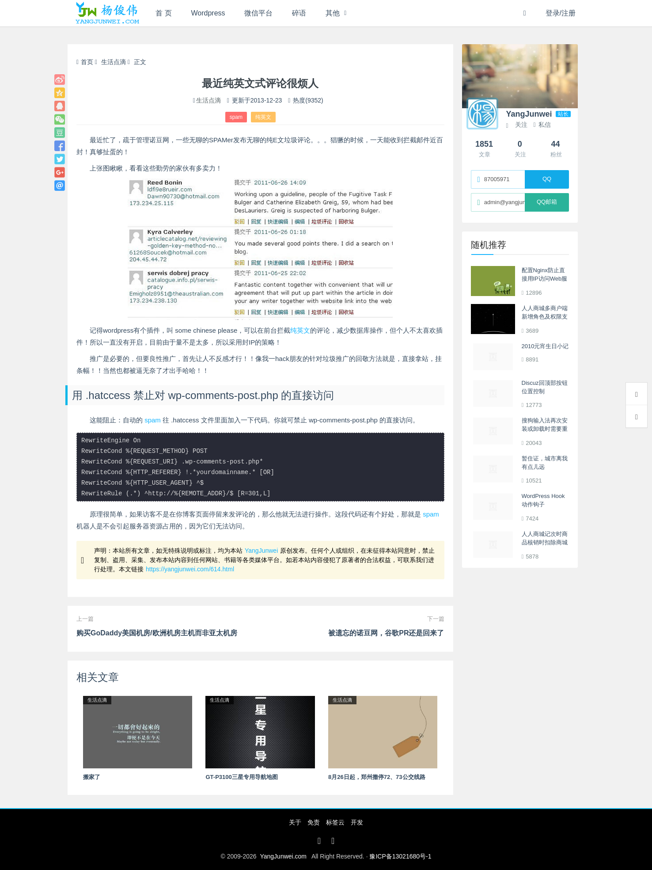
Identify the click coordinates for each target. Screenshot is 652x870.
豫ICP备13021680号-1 (400, 856)
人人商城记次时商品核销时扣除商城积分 (545, 543)
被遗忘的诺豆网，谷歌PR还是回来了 (386, 633)
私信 (541, 124)
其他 (333, 13)
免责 (313, 822)
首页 (84, 61)
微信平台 (258, 13)
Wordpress (208, 13)
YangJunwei (261, 550)
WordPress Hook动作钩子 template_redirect (544, 505)
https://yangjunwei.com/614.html (190, 569)
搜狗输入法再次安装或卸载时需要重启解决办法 (545, 429)
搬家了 (91, 777)
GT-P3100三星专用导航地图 (241, 777)
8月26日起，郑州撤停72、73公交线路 (376, 777)
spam (236, 117)
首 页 (163, 13)
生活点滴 (113, 61)
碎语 (299, 13)
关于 (295, 822)
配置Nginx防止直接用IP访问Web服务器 (545, 279)
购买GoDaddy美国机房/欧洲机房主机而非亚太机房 (156, 633)
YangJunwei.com (283, 856)
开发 (357, 822)
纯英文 (263, 117)
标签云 (335, 822)
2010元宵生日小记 (545, 346)
